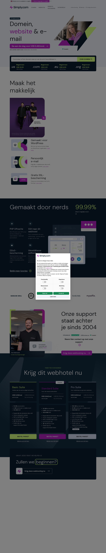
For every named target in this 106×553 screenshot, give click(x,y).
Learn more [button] (53, 296)
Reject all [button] (44, 293)
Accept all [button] (61, 293)
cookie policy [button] (49, 268)
